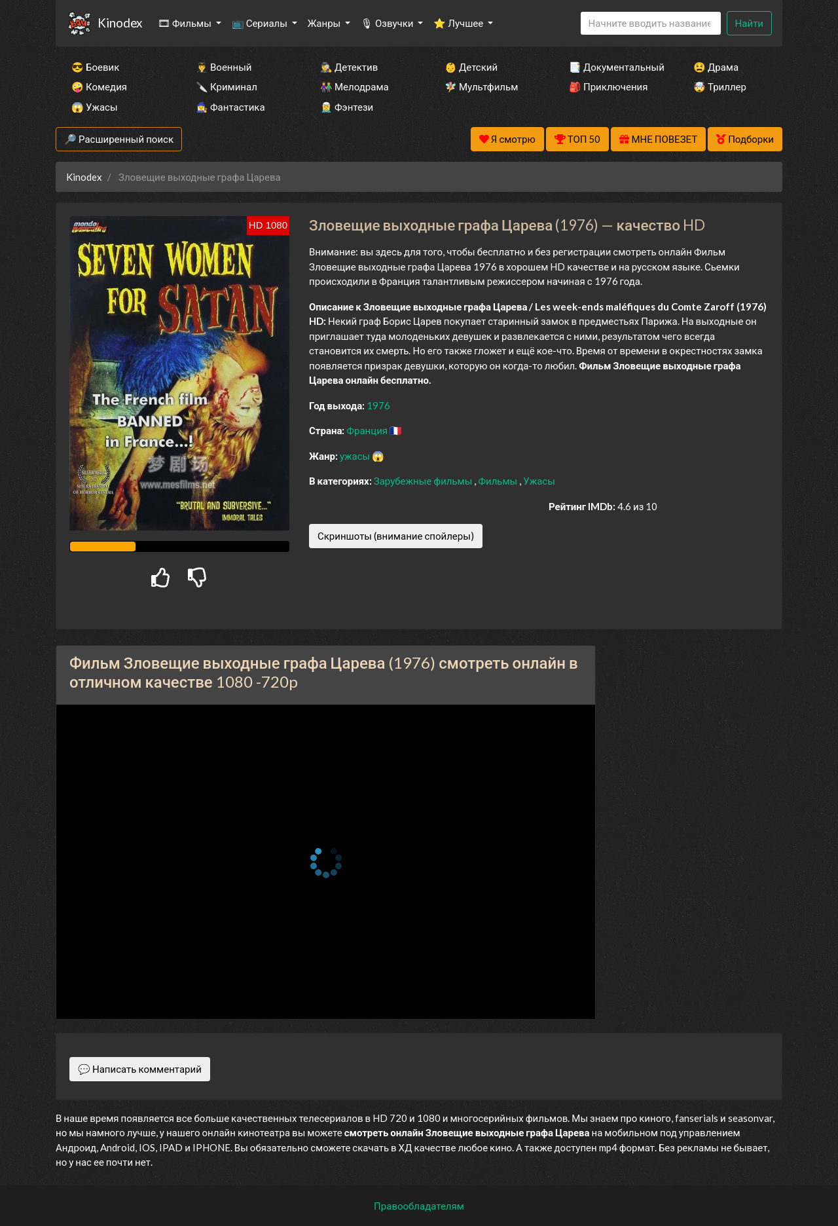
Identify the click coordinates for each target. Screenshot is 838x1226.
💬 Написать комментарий (140, 1069)
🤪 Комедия (99, 86)
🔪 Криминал (226, 86)
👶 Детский (471, 67)
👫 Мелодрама (354, 86)
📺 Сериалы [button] (260, 23)
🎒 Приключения (608, 86)
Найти (749, 23)
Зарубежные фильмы (424, 481)
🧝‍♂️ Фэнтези (346, 107)
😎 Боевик (95, 67)
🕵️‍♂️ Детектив (349, 67)
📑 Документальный (613, 67)
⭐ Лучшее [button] (459, 23)
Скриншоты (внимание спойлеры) (396, 536)
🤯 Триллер (719, 86)
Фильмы (498, 481)
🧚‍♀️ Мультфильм (481, 86)
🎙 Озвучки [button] (388, 23)
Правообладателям (419, 1206)
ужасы (356, 456)
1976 (378, 405)
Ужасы (539, 481)
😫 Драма (715, 67)
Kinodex (120, 22)
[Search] (650, 23)
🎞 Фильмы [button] (185, 23)
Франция (368, 430)
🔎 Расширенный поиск (118, 139)
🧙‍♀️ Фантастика (230, 107)
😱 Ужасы (94, 107)
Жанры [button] (325, 23)
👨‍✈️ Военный (223, 67)
